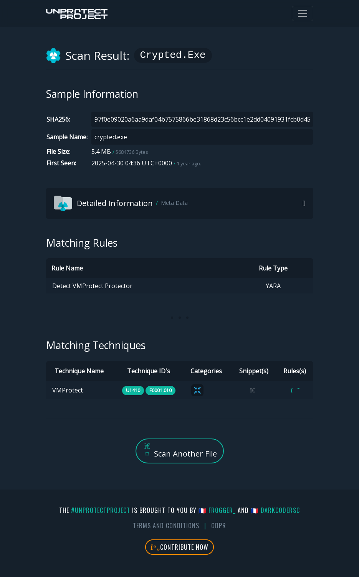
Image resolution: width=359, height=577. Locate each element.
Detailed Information (121, 203)
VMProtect (67, 390)
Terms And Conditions (166, 525)
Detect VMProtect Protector (92, 286)
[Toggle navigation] (302, 13)
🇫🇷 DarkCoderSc (275, 510)
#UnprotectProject (100, 510)
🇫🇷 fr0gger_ (217, 510)
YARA (273, 286)
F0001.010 (160, 390)
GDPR (218, 525)
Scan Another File (179, 450)
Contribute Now (179, 547)
